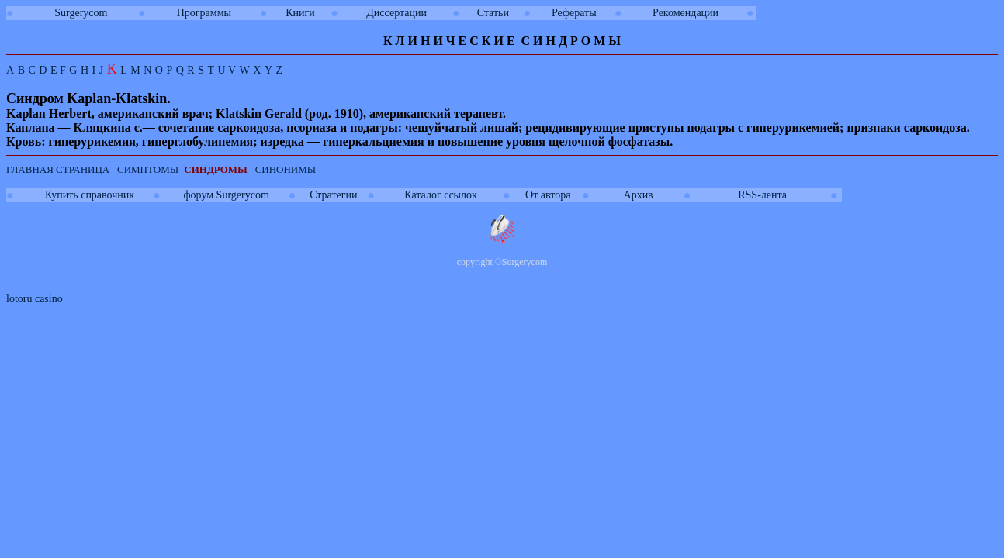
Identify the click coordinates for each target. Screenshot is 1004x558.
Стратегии (333, 195)
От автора (547, 195)
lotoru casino (34, 299)
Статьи (493, 13)
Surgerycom (80, 13)
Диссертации (396, 13)
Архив (638, 195)
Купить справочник (89, 195)
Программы (204, 13)
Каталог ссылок (440, 195)
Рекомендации (685, 13)
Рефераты (574, 13)
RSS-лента (762, 195)
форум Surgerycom (226, 195)
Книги (300, 13)
